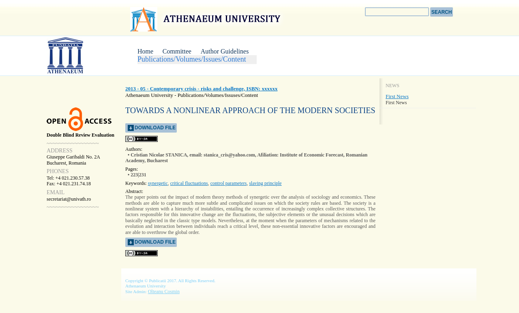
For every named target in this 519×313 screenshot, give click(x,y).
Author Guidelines (225, 51)
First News (397, 96)
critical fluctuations (189, 183)
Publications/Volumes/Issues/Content (191, 59)
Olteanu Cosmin (164, 291)
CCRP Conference (77, 55)
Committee (177, 51)
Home (145, 51)
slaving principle (265, 183)
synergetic (158, 183)
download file (155, 128)
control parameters (228, 183)
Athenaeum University (206, 19)
